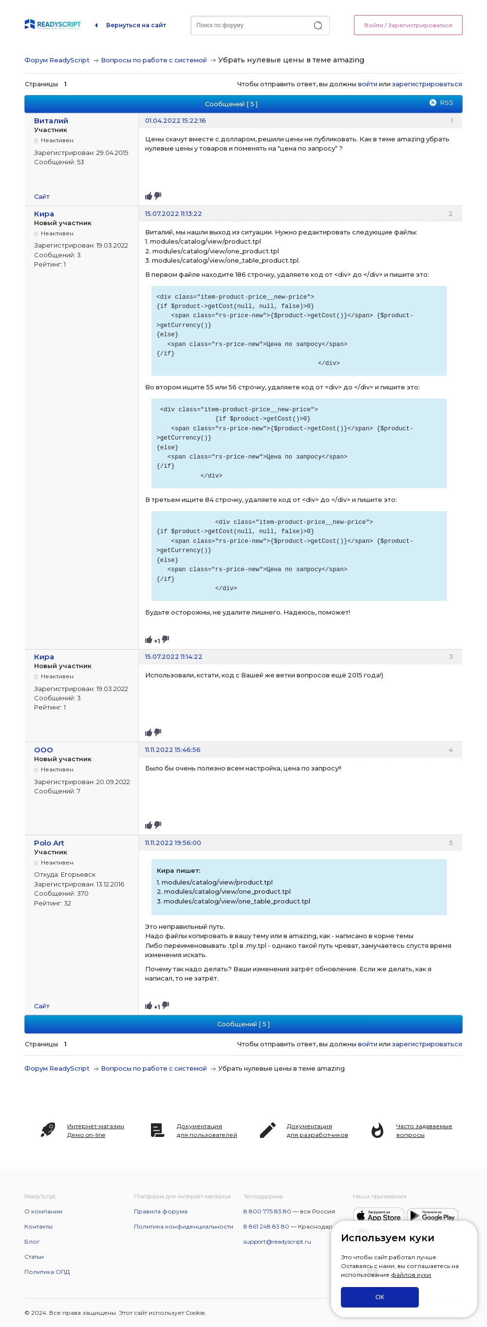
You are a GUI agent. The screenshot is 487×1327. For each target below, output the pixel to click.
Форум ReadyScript (57, 60)
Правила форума (160, 1211)
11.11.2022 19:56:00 (173, 842)
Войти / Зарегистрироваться (408, 25)
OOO (43, 749)
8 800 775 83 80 (267, 1211)
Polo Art (49, 842)
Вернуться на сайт (136, 25)
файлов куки (411, 1274)
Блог (32, 1241)
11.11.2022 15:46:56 (173, 749)
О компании (43, 1211)
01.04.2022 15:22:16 (175, 120)
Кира (44, 213)
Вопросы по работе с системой (154, 60)
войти (367, 84)
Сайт (42, 196)
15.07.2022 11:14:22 (174, 656)
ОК (379, 1297)
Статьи (34, 1256)
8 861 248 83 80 (266, 1226)
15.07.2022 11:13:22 (173, 213)
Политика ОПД (47, 1271)
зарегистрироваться (427, 84)
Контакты (38, 1226)
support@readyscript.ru (277, 1241)
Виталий (51, 120)
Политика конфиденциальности (183, 1226)
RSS (446, 102)
